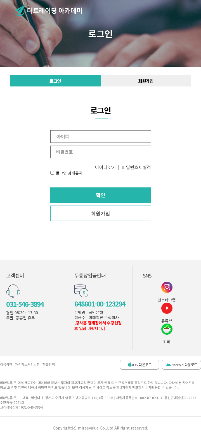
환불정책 (48, 364)
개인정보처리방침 (27, 364)
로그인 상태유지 (69, 173)
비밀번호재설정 (136, 167)
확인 (100, 195)
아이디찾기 (105, 167)
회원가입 (145, 81)
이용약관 (6, 364)
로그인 (55, 81)
